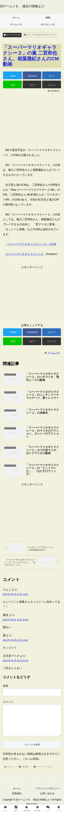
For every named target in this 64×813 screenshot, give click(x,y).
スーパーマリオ (12, 35)
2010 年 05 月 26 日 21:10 (15, 660)
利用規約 (17, 799)
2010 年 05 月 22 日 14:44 (15, 640)
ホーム (16, 794)
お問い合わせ (47, 799)
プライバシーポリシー (47, 794)
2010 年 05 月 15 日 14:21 (15, 594)
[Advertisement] (32, 119)
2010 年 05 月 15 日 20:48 (15, 619)
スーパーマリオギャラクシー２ (39, 35)
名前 (5, 685)
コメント (8, 701)
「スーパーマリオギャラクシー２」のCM (30, 244)
